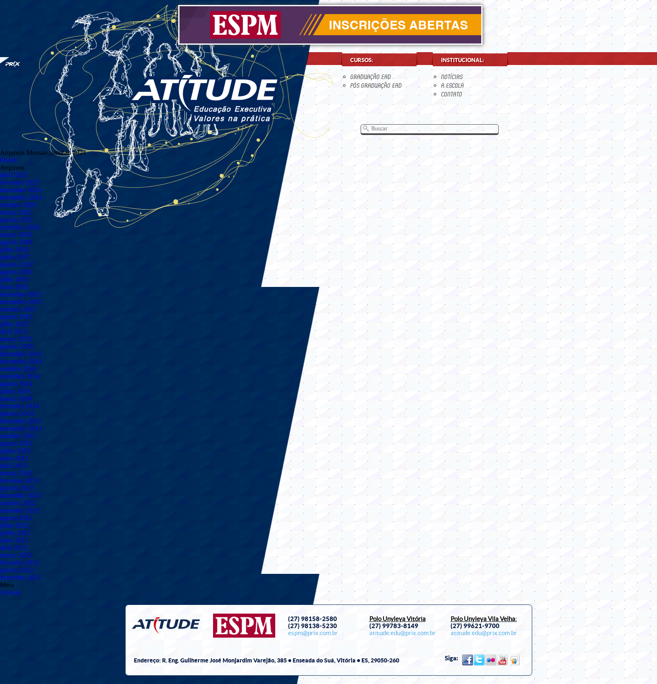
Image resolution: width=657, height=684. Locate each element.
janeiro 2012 (16, 569)
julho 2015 (14, 324)
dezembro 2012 (20, 495)
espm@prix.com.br (313, 633)
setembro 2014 (19, 376)
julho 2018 (14, 249)
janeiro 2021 (16, 219)
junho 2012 (15, 532)
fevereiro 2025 (19, 182)
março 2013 (16, 473)
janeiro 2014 (16, 413)
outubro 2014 (18, 368)
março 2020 (16, 234)
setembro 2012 (19, 510)
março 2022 (16, 212)
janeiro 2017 (16, 264)
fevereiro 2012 (19, 562)
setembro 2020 (19, 227)
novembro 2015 (21, 301)
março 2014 (16, 398)
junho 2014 (15, 391)
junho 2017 (15, 256)
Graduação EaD (370, 77)
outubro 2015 (18, 309)
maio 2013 (14, 458)
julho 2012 (14, 525)
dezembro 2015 (20, 294)
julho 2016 (14, 279)
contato (451, 94)
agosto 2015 (16, 316)
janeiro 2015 (16, 346)
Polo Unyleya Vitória (397, 619)
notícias (452, 77)
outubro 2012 (18, 502)
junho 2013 (15, 450)
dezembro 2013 (20, 420)
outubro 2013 (18, 435)
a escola (452, 85)
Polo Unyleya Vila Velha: (484, 619)
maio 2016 (14, 286)
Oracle (9, 160)
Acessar (10, 592)
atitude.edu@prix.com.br (402, 633)
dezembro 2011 (20, 577)
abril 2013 (13, 465)
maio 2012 (14, 540)
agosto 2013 (16, 443)
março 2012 (16, 555)
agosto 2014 (16, 383)
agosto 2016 (16, 271)
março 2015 (16, 338)
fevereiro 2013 (19, 480)
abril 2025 (13, 174)
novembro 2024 (21, 197)
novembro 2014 (21, 361)
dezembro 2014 (20, 353)
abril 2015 (13, 331)
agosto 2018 (16, 242)
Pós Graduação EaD (376, 85)
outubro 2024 (18, 204)
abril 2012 (13, 547)
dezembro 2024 (20, 189)
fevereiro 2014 (19, 405)
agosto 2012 (16, 517)
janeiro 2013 (16, 487)
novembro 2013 (21, 428)
